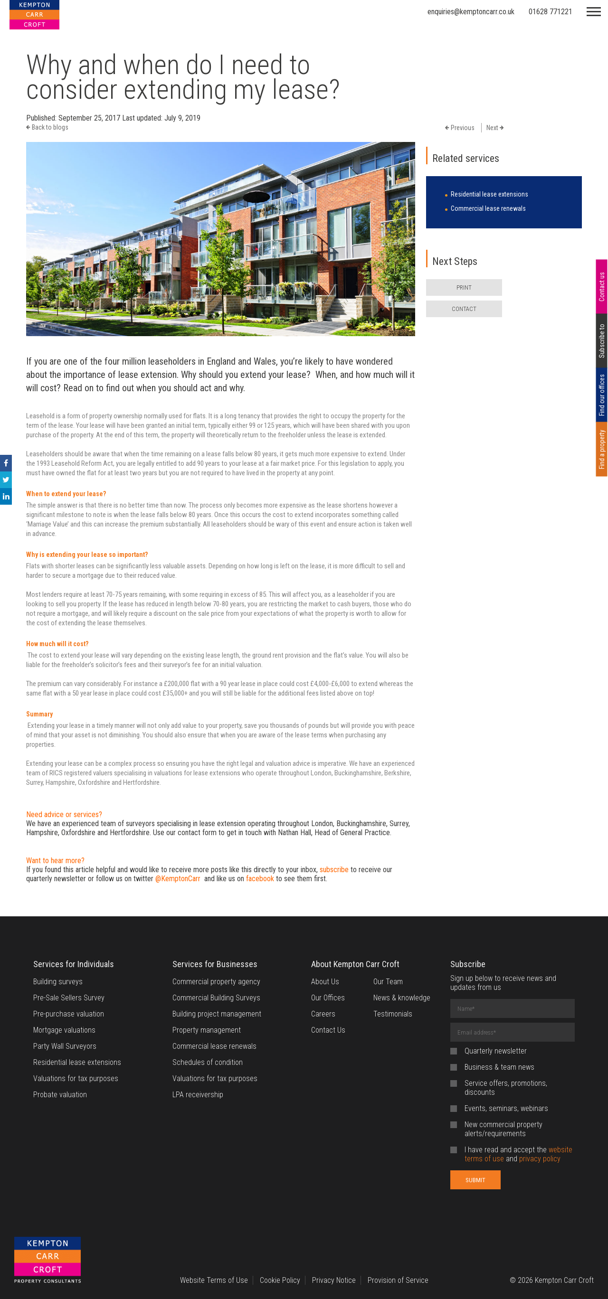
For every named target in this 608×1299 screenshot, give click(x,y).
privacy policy (539, 1158)
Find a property (602, 449)
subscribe (334, 869)
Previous (460, 128)
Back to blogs (47, 127)
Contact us (602, 286)
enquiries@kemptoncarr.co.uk (471, 11)
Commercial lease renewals (488, 208)
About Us (325, 981)
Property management (206, 1030)
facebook (260, 878)
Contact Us (328, 1030)
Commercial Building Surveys (216, 997)
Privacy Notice (334, 1280)
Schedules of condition (207, 1062)
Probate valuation (60, 1094)
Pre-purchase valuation (68, 1013)
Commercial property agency (216, 981)
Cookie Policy (280, 1280)
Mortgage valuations (64, 1030)
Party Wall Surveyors (64, 1046)
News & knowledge (401, 997)
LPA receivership (197, 1094)
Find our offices (602, 395)
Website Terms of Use (214, 1280)
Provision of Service (398, 1280)
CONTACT (464, 308)
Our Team (388, 981)
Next (495, 128)
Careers (323, 1013)
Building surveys (58, 981)
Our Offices (328, 997)
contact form (197, 832)
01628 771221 (550, 11)
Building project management (216, 1013)
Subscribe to (602, 341)
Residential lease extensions (489, 194)
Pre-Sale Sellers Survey (68, 997)
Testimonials (392, 1013)
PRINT (464, 287)
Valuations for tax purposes (75, 1078)
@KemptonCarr (177, 878)
